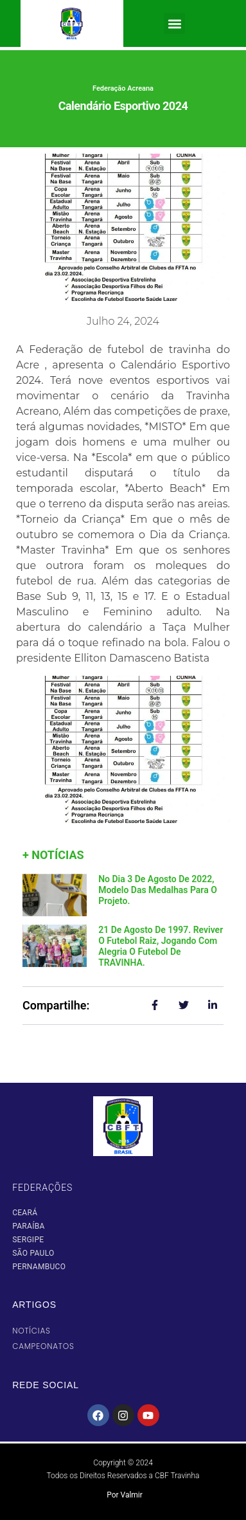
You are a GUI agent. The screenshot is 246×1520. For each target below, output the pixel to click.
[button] (174, 23)
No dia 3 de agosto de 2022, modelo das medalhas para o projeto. (157, 890)
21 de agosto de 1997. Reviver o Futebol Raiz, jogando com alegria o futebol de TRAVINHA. (160, 946)
